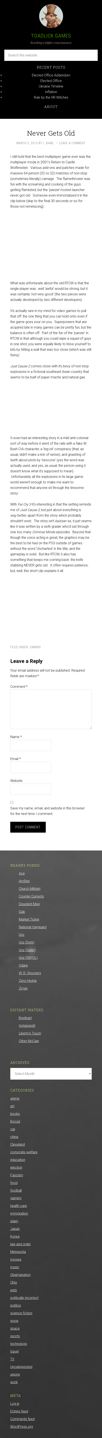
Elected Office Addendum (51, 75)
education (17, 1160)
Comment (19, 687)
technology (18, 1344)
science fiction (21, 1313)
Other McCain (29, 1041)
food (14, 1183)
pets (13, 1290)
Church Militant (29, 889)
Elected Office (51, 81)
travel (14, 1351)
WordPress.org (21, 1427)
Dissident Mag (29, 904)
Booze (15, 1121)
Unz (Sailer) (27, 950)
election (16, 1167)
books (15, 1114)
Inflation (51, 92)
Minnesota (18, 1252)
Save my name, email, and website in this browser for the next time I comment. (47, 811)
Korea (14, 1236)
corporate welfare (23, 1152)
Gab (22, 912)
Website (16, 781)
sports (15, 1336)
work (14, 1382)
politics (15, 1305)
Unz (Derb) (26, 942)
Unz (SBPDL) (28, 958)
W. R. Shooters (30, 973)
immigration (19, 1213)
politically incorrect (24, 1298)
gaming (35, 647)
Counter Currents (31, 896)
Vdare (23, 965)
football (16, 1190)
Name (16, 737)
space (15, 1328)
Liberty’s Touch (30, 1033)
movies (15, 1259)
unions (15, 1374)
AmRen (24, 881)
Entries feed (19, 1411)
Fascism (16, 1175)
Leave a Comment (72, 143)
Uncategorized (21, 1367)
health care (18, 1206)
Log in (14, 1404)
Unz (21, 935)
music (14, 1267)
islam (14, 1221)
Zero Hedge (28, 981)
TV (12, 1359)
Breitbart (25, 1018)
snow (14, 1321)
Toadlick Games (51, 36)
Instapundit (27, 1026)
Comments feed (22, 1419)
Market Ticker (29, 919)
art (12, 1106)
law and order (20, 1244)
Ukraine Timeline (51, 86)
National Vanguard (32, 927)
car (12, 1129)
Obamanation (20, 1275)
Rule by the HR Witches (51, 97)
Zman (23, 988)
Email (15, 759)
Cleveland (17, 1144)
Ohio (13, 1282)
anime (14, 1098)
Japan (15, 1229)
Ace (22, 873)
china (14, 1137)
